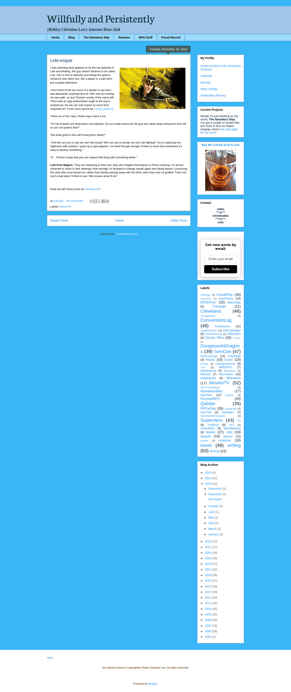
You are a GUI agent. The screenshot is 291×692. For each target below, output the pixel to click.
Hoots (210, 360)
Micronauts (226, 374)
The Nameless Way (96, 37)
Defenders (234, 334)
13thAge (205, 295)
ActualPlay (225, 295)
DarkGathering (213, 334)
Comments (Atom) (127, 233)
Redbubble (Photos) (213, 95)
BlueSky (205, 82)
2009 (208, 614)
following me (92, 189)
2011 (208, 603)
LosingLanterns (225, 363)
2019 (208, 558)
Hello (50, 657)
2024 (208, 478)
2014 (208, 586)
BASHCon (208, 302)
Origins (229, 395)
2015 (208, 580)
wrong (214, 451)
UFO (231, 425)
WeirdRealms (232, 428)
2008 (208, 620)
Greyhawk (234, 356)
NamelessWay (211, 391)
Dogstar (237, 338)
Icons (229, 360)
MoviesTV (66, 206)
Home (55, 37)
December (215, 488)
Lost (202, 367)
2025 (208, 472)
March (212, 528)
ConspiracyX (207, 316)
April (211, 523)
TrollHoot (213, 424)
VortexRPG (207, 428)
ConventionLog (216, 320)
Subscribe (220, 269)
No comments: (75, 200)
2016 (208, 575)
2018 (208, 563)
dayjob (205, 436)
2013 (208, 592)
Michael (205, 374)
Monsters (234, 378)
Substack (206, 76)
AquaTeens (226, 298)
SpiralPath (231, 408)
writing (234, 445)
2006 (208, 631)
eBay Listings (209, 89)
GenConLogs (209, 356)
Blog (71, 37)
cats (229, 432)
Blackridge (234, 302)
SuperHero (211, 420)
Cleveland (210, 311)
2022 (208, 541)
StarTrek (205, 412)
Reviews (124, 37)
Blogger (152, 683)
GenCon (222, 351)
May (211, 517)
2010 (208, 608)
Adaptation (206, 298)
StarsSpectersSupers (212, 416)
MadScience (208, 370)
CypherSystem (209, 330)
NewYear (206, 395)
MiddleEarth (208, 378)
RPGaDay (208, 408)
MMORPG (225, 367)
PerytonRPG (210, 399)
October (213, 506)
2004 (208, 636)
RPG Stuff (145, 37)
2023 (208, 483)
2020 (208, 552)
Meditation (230, 370)
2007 (208, 625)
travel (206, 445)
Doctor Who (214, 338)
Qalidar (207, 403)
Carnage (219, 306)
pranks (204, 440)
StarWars (228, 412)
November (215, 494)
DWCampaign (232, 330)
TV (239, 420)
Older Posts (179, 220)
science (225, 440)
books (210, 432)
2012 (208, 597)
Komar (204, 363)
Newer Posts (59, 220)
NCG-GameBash (210, 387)
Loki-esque (61, 60)
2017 (208, 569)
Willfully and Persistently (101, 18)
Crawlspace (222, 326)
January (213, 534)
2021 (208, 547)
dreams (228, 436)
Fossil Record (170, 37)
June (211, 512)
